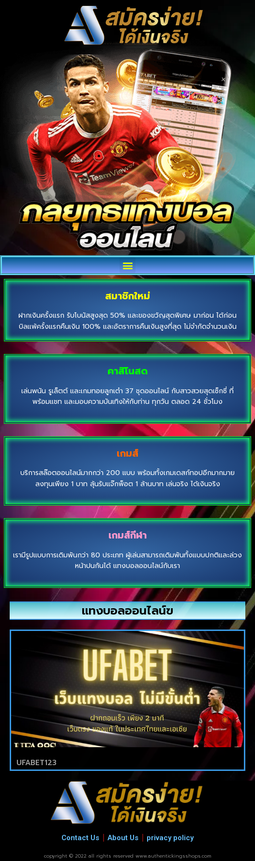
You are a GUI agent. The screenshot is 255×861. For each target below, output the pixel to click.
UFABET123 (36, 762)
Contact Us (80, 837)
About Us (122, 837)
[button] (127, 265)
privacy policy (170, 837)
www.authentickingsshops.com (173, 856)
